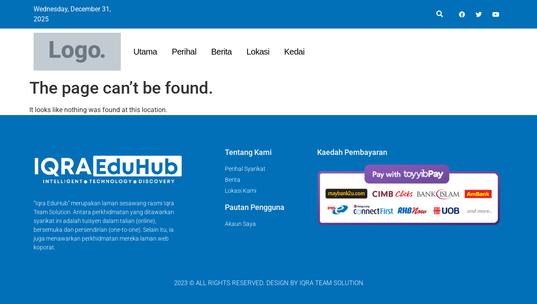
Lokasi (257, 51)
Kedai (294, 51)
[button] (439, 14)
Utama (145, 51)
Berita (221, 51)
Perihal (184, 51)
